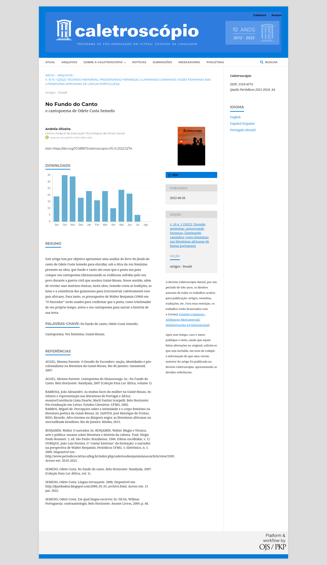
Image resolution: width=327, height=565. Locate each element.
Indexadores (189, 62)
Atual (50, 62)
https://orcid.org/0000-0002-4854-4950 (71, 137)
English (235, 117)
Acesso (276, 15)
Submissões (162, 62)
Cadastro (259, 15)
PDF (174, 175)
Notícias (139, 62)
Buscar (270, 62)
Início (49, 75)
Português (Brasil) (243, 130)
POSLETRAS (215, 62)
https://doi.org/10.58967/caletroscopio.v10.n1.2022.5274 (92, 148)
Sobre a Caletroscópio (104, 62)
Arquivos (69, 62)
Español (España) (242, 123)
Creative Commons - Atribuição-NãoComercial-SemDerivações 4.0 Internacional (187, 319)
